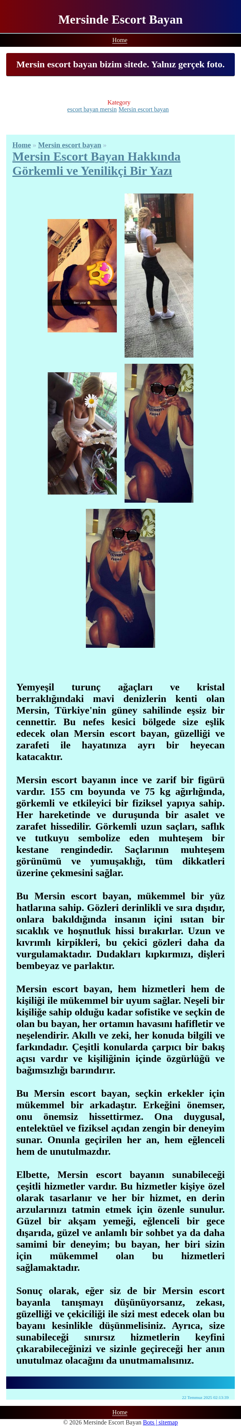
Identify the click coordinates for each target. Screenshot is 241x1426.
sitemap (168, 1422)
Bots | (151, 1422)
